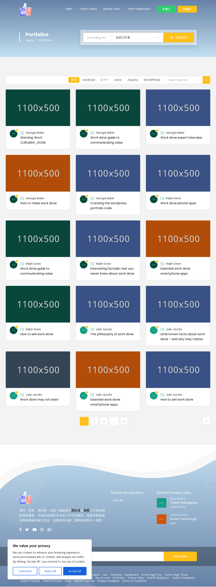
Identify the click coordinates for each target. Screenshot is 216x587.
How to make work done (38, 203)
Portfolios (119, 578)
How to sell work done (36, 334)
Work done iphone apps (178, 203)
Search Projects (30, 581)
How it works (89, 9)
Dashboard (131, 575)
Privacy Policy (136, 578)
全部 (70, 80)
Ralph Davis (173, 199)
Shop (68, 581)
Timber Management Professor (184, 503)
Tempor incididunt (108, 581)
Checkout (116, 575)
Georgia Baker (35, 133)
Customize (25, 571)
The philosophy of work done (112, 334)
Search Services (52, 581)
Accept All (75, 571)
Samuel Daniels (179, 515)
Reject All (50, 571)
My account (102, 578)
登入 (166, 9)
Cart (105, 575)
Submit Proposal (84, 581)
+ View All (117, 500)
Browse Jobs (111, 9)
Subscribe (180, 557)
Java (116, 80)
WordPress (151, 80)
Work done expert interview (181, 138)
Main (69, 9)
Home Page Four (151, 575)
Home (30, 41)
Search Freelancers (183, 578)
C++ (101, 80)
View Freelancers (139, 9)
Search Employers (158, 578)
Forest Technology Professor (184, 519)
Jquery (131, 80)
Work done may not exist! (39, 400)
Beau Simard (177, 498)
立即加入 (187, 9)
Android (85, 80)
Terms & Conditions (134, 581)
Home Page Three (176, 575)
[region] (50, 559)
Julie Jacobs (104, 330)
